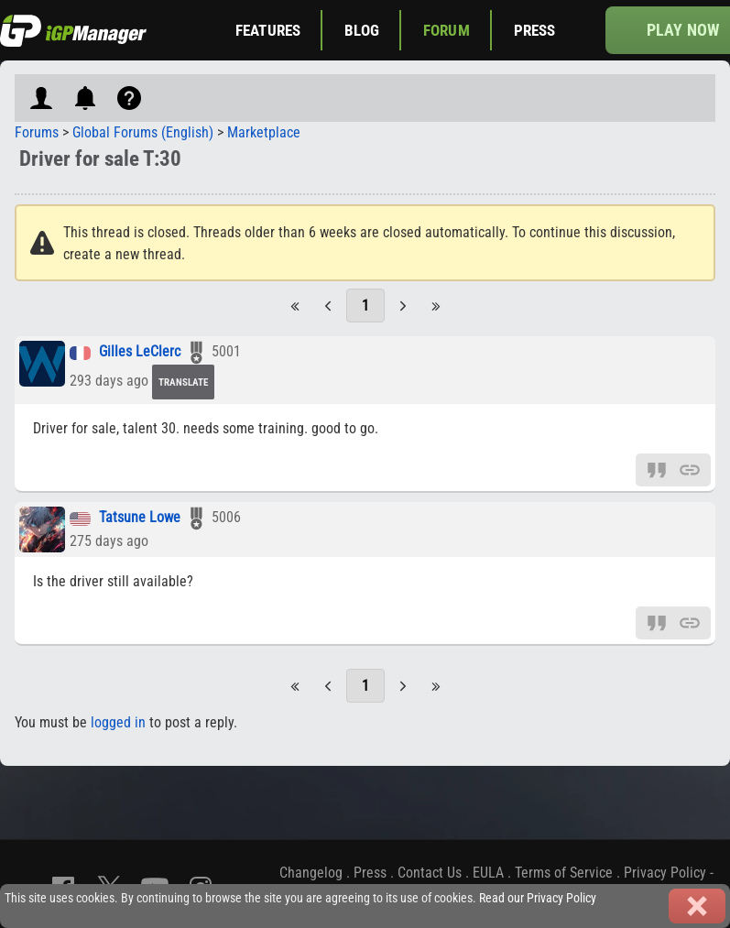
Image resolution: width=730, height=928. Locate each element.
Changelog (311, 872)
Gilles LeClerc (139, 352)
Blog (361, 30)
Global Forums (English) (142, 132)
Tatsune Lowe (139, 518)
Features (267, 30)
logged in (118, 722)
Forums (37, 132)
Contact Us (430, 872)
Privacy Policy (665, 872)
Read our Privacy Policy (537, 898)
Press (535, 30)
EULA (488, 872)
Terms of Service (564, 872)
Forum (446, 30)
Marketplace (263, 132)
